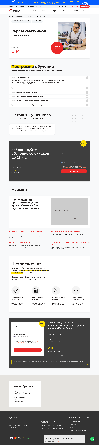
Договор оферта (73, 424)
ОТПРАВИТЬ (74, 171)
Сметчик (32, 16)
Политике (59, 441)
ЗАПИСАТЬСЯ (27, 350)
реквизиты (72, 427)
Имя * (15, 326)
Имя (62, 153)
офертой (84, 167)
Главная (11, 16)
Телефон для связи (66, 160)
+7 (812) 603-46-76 (75, 6)
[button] (85, 6)
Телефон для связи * (19, 334)
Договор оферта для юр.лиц (77, 421)
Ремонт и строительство (21, 16)
